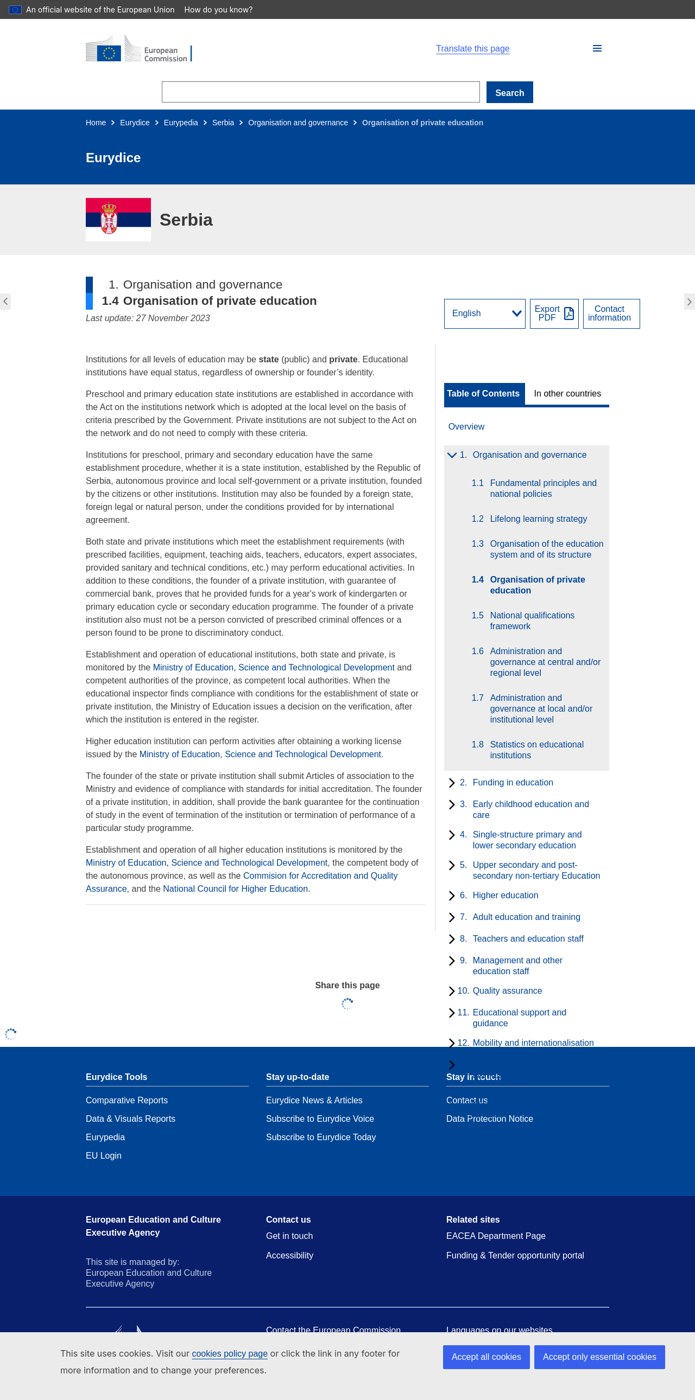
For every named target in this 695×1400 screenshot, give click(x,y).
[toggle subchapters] (450, 456)
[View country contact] (611, 314)
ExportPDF (547, 313)
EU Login (104, 1155)
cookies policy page (230, 1353)
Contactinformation (609, 313)
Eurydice (134, 122)
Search (509, 93)
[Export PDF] (554, 314)
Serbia (223, 122)
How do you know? (224, 9)
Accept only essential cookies (599, 1356)
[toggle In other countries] (568, 394)
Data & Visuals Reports (130, 1118)
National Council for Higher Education (235, 888)
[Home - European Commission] (212, 48)
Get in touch (289, 1236)
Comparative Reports (127, 1100)
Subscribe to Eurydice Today (321, 1137)
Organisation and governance (298, 122)
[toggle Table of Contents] (484, 394)
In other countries (568, 393)
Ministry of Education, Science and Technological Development (274, 667)
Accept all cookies (486, 1356)
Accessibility (289, 1255)
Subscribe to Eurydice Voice (320, 1118)
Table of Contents (483, 393)
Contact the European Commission (333, 1330)
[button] (597, 48)
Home (96, 122)
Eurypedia (181, 122)
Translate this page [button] (472, 48)
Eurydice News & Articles (314, 1100)
